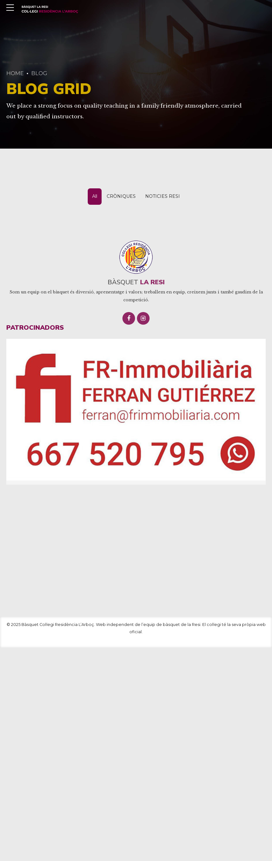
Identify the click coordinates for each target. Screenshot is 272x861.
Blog (39, 73)
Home (15, 73)
